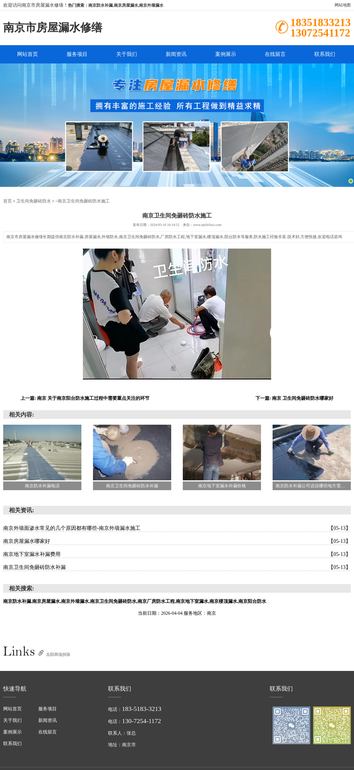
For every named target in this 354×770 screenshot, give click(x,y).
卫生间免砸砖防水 (32, 201)
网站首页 (27, 54)
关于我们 (126, 54)
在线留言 (275, 54)
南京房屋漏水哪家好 (177, 541)
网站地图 (343, 5)
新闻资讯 (176, 54)
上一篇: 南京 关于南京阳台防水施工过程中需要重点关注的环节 (85, 398)
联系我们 (324, 54)
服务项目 (77, 54)
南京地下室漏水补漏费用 (177, 554)
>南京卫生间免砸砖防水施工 (77, 201)
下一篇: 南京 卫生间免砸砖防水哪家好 (294, 398)
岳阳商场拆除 (58, 655)
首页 (7, 201)
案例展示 (225, 54)
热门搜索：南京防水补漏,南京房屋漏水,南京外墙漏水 (115, 5)
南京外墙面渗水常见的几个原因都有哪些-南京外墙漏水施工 (177, 528)
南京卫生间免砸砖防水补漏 (177, 567)
